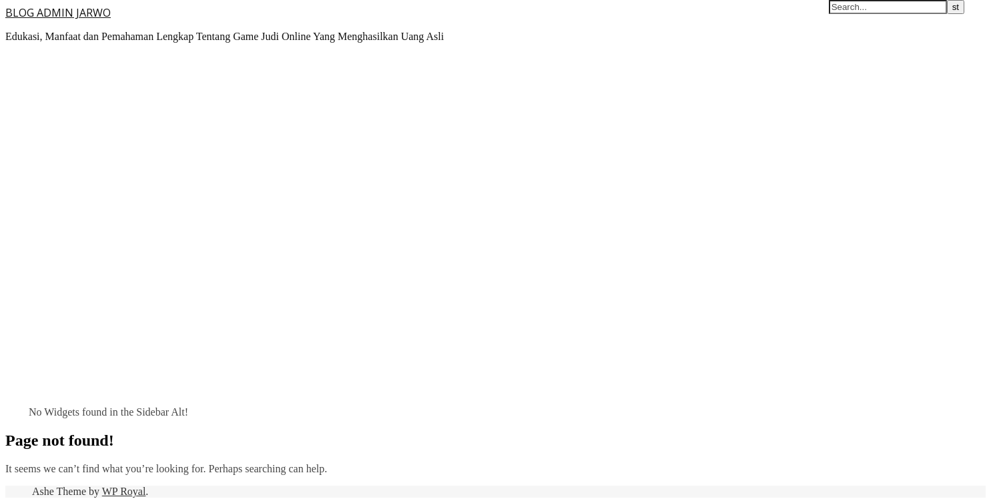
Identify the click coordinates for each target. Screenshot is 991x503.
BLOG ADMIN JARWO (58, 12)
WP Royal (124, 491)
